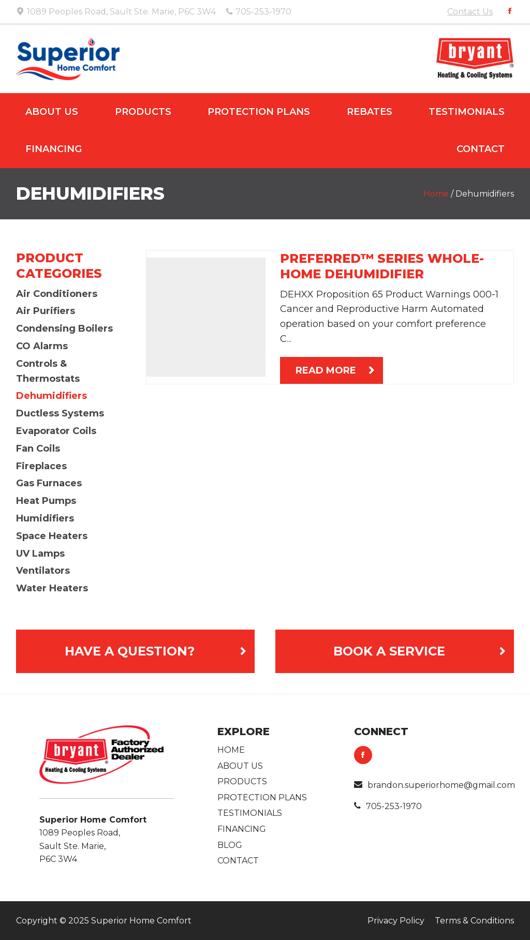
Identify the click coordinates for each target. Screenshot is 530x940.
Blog (229, 845)
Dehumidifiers (51, 395)
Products (143, 111)
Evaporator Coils (56, 431)
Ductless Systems (60, 413)
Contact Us (470, 12)
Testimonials (467, 111)
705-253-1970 (388, 806)
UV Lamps (40, 553)
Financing (53, 149)
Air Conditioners (56, 294)
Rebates (369, 111)
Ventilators (43, 570)
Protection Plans (259, 111)
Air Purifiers (45, 311)
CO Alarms (42, 346)
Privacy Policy (395, 921)
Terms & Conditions (474, 921)
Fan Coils (38, 448)
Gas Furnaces (49, 483)
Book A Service (389, 651)
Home (436, 194)
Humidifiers (45, 518)
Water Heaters (52, 588)
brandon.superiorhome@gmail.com (434, 785)
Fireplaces (41, 466)
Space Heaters (51, 536)
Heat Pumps (46, 500)
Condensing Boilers (64, 328)
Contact (481, 149)
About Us (51, 111)
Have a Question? (130, 651)
